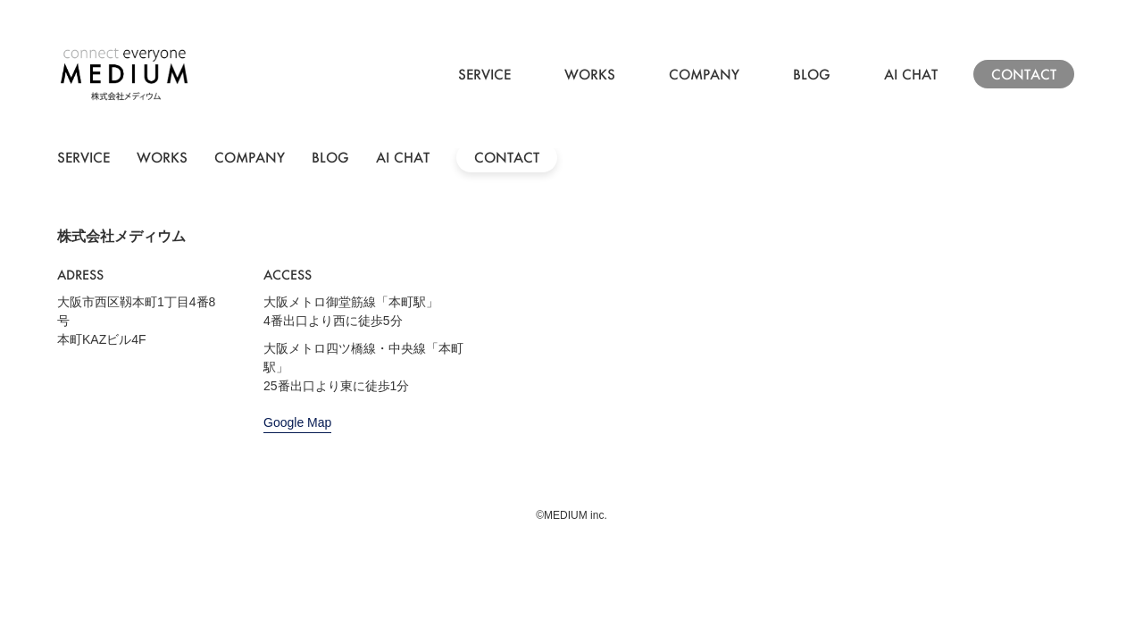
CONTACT (1023, 74)
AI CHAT (911, 74)
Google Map (297, 422)
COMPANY (704, 74)
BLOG (811, 74)
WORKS (589, 74)
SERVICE (484, 74)
